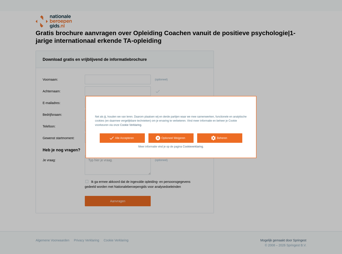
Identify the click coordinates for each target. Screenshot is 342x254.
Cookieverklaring (193, 146)
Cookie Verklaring (130, 125)
